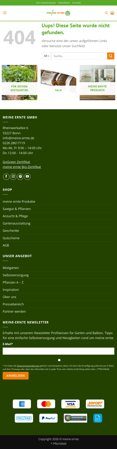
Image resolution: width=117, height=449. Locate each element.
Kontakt (78, 2)
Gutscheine (11, 238)
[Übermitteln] (110, 56)
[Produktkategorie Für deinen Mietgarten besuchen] (19, 83)
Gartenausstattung (16, 223)
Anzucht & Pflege (15, 216)
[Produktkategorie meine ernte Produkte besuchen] (97, 83)
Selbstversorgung (16, 275)
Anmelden (15, 376)
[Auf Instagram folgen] (13, 177)
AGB (6, 245)
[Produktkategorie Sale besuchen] (58, 83)
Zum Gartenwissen (45, 2)
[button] (5, 13)
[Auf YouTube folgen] (27, 177)
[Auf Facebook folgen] (6, 177)
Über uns (9, 297)
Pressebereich (13, 304)
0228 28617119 (14, 143)
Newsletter (65, 2)
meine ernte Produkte (19, 202)
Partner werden (14, 312)
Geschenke (11, 231)
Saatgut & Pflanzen (17, 209)
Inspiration (11, 290)
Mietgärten (11, 268)
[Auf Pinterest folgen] (20, 177)
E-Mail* (8, 344)
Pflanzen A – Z (13, 283)
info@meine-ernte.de (18, 138)
